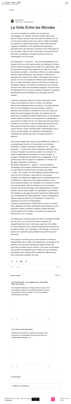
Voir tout (57, 275)
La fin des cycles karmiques (22, 329)
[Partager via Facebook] (12, 261)
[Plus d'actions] (59, 21)
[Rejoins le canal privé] (35, 399)
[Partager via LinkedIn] (21, 261)
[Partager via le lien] (26, 261)
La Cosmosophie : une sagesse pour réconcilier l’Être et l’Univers (29, 283)
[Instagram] (53, 399)
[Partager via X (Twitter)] (16, 261)
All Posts (11, 10)
